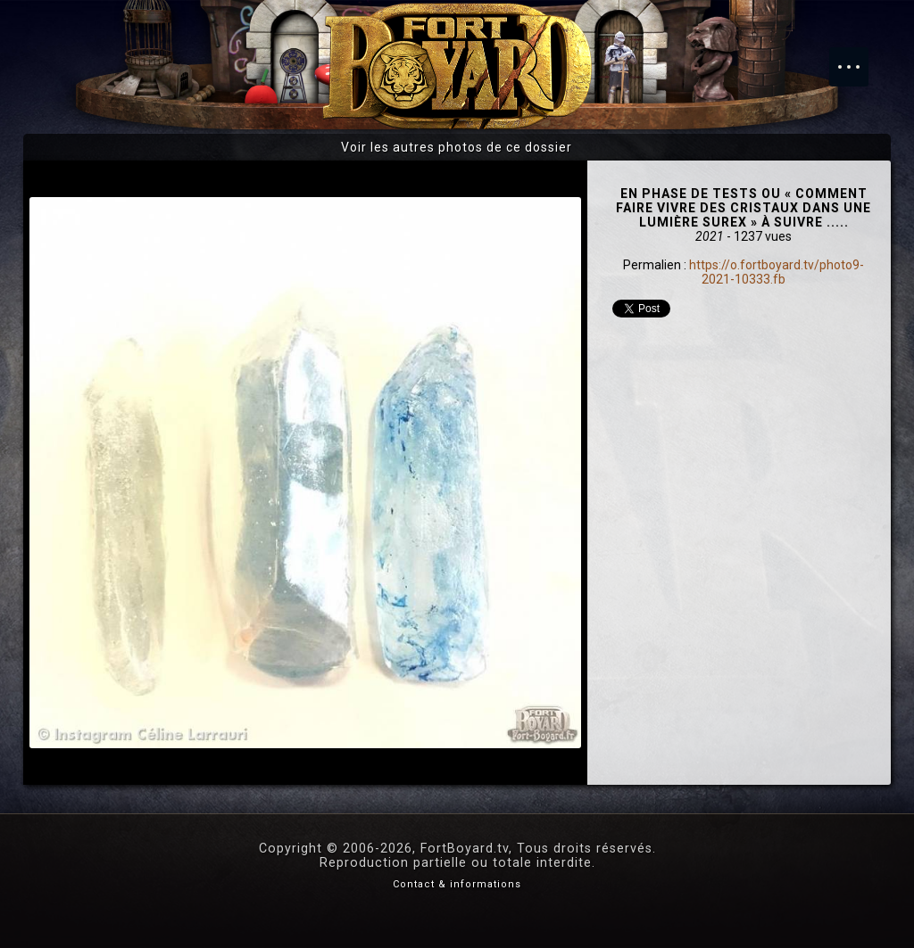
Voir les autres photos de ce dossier (456, 147)
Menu (857, 58)
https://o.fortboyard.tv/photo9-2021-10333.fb (776, 272)
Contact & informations (457, 884)
